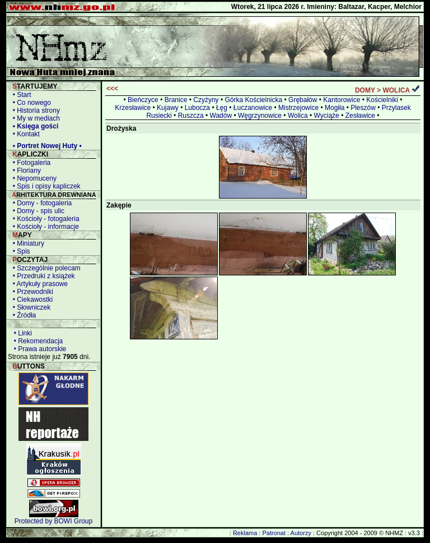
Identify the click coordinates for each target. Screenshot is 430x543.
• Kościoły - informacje (44, 227)
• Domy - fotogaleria (40, 203)
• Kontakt (24, 134)
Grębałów (302, 100)
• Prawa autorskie (38, 349)
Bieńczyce (143, 100)
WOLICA (395, 90)
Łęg (221, 108)
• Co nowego (30, 103)
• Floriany (25, 170)
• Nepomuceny (33, 178)
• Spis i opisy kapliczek (45, 186)
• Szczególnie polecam (45, 268)
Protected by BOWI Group (53, 521)
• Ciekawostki (31, 299)
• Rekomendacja (36, 341)
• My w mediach (34, 118)
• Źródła (22, 315)
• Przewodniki (31, 292)
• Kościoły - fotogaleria (44, 219)
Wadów (221, 115)
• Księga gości (33, 126)
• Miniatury (26, 243)
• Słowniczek (29, 307)
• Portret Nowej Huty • (45, 146)
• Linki (21, 333)
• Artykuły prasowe (38, 284)
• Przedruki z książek (42, 276)
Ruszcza (191, 115)
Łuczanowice (252, 108)
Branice (176, 100)
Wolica (298, 115)
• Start (20, 95)
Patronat (274, 533)
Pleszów (363, 108)
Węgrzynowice (260, 115)
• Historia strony (34, 110)
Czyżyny (205, 100)
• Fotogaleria (29, 163)
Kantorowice (341, 100)
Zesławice (360, 115)
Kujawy (168, 108)
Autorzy (301, 533)
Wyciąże (326, 115)
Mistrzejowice (298, 108)
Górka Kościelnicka (253, 100)
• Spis (19, 251)
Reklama (245, 533)
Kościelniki (382, 100)
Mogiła (334, 108)
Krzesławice (133, 108)
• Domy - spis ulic (36, 211)
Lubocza (197, 108)
